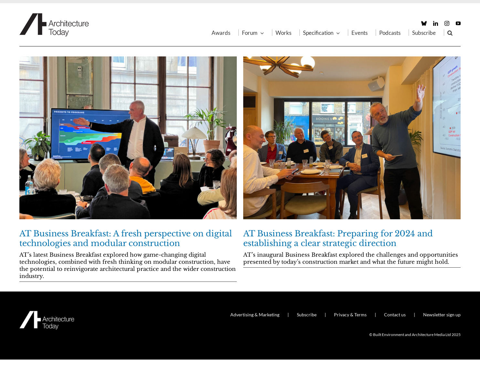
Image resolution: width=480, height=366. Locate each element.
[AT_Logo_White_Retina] (46, 313)
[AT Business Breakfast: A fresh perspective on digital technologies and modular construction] (128, 137)
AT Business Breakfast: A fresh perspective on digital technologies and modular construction (125, 238)
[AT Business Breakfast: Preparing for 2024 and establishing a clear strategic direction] (352, 137)
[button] (450, 32)
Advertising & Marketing (254, 314)
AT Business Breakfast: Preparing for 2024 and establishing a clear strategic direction (338, 238)
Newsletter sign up (442, 314)
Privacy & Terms (350, 314)
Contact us (395, 314)
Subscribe (307, 314)
